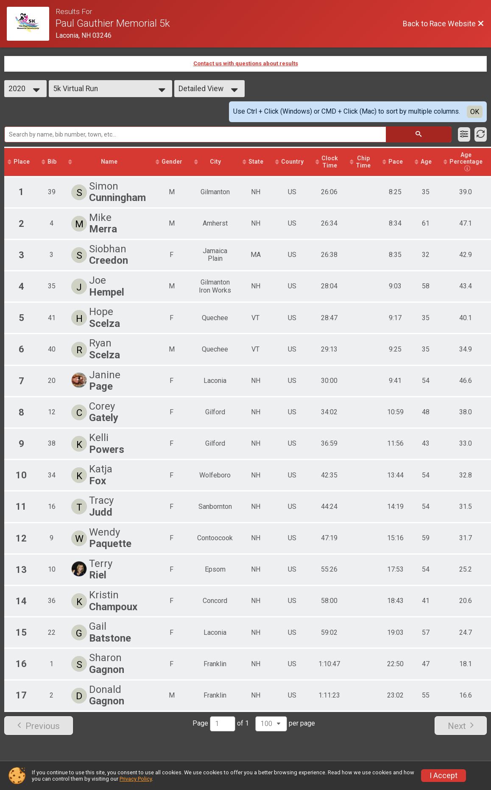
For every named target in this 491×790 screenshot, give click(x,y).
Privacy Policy (136, 779)
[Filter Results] (464, 134)
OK (474, 112)
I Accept (444, 775)
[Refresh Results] (480, 134)
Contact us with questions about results (245, 63)
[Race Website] (31, 24)
